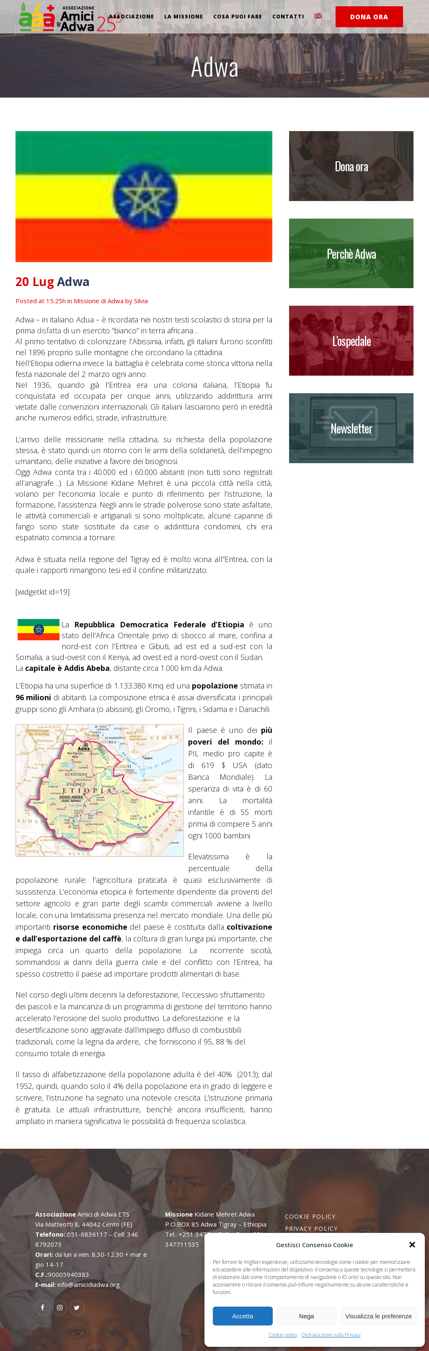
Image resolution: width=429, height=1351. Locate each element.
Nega (306, 1316)
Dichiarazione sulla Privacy (331, 1334)
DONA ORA (369, 17)
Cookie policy (283, 1334)
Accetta (242, 1316)
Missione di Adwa (99, 300)
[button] (412, 1244)
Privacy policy (311, 1228)
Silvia (141, 300)
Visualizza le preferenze (378, 1316)
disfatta (50, 330)
